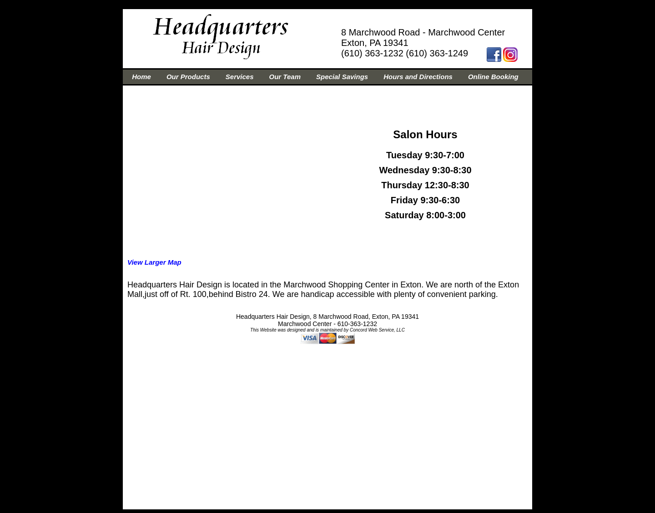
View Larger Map (154, 262)
